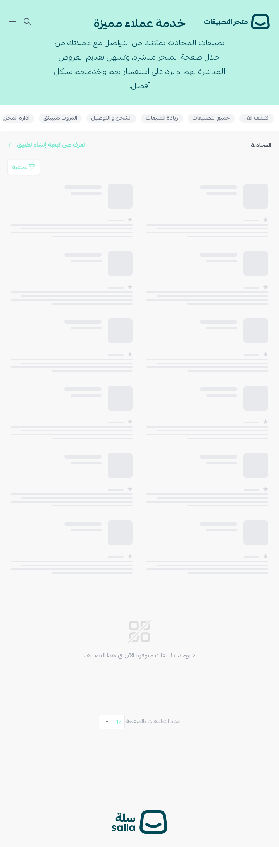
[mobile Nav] (14, 21)
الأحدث (253, 782)
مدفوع (254, 753)
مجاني (255, 743)
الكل (257, 732)
